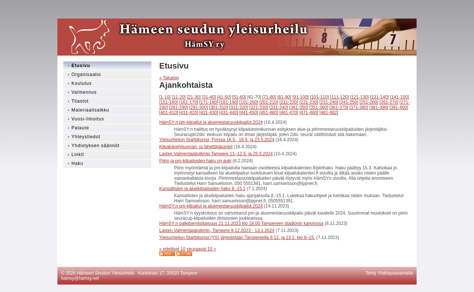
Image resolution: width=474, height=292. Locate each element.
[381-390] (378, 107)
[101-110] (319, 97)
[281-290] (178, 107)
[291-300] (198, 107)
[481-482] (329, 112)
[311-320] (238, 107)
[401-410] (168, 112)
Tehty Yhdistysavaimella (389, 273)
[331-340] (278, 107)
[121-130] (359, 97)
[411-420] (188, 112)
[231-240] (329, 102)
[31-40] (209, 97)
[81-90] (284, 97)
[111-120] (339, 97)
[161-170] (188, 102)
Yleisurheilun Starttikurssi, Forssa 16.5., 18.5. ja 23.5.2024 (216, 139)
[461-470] (288, 112)
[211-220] (288, 102)
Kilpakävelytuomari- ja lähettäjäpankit (196, 146)
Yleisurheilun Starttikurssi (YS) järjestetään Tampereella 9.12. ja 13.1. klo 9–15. (237, 237)
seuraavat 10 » (201, 249)
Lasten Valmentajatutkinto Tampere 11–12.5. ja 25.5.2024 (216, 153)
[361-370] (338, 107)
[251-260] (369, 102)
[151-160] (168, 102)
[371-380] (358, 107)
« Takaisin (169, 77)
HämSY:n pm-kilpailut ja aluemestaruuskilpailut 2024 (211, 122)
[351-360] (318, 107)
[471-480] (308, 112)
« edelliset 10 (172, 249)
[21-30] (194, 97)
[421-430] (208, 112)
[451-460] (268, 112)
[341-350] (298, 107)
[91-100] (301, 97)
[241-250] (349, 102)
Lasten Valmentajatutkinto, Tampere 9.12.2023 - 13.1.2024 (216, 230)
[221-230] (308, 102)
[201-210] (268, 102)
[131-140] (379, 97)
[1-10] (165, 97)
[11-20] (179, 97)
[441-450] (248, 112)
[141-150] (399, 97)
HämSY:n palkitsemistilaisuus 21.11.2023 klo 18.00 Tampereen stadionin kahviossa (241, 223)
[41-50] (224, 97)
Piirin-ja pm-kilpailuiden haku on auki (195, 160)
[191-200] (248, 102)
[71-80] (269, 97)
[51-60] (239, 97)
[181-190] (228, 102)
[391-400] (398, 107)
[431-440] (228, 112)
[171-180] (208, 102)
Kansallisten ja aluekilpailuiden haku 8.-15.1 (202, 188)
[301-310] (218, 107)
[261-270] (389, 102)
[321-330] (258, 107)
